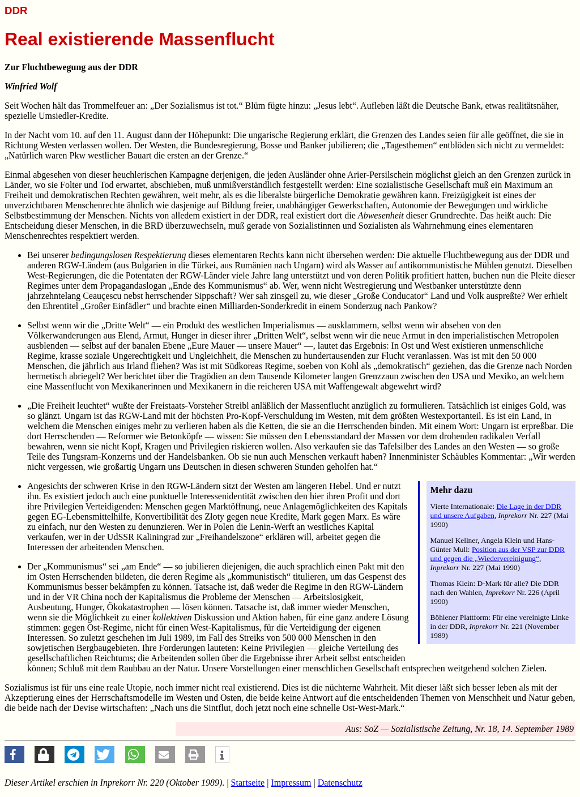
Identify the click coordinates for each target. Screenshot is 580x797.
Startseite (248, 782)
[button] (14, 754)
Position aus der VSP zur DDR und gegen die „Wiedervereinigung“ (497, 554)
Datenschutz (340, 782)
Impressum (291, 782)
